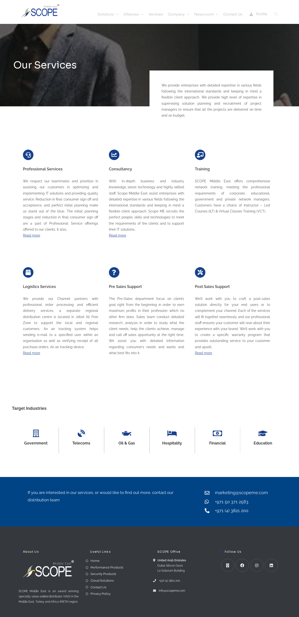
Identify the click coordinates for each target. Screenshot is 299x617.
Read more (31, 235)
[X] (227, 565)
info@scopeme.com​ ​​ (171, 590)
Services (156, 14)
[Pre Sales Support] (114, 272)
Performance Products (107, 567)
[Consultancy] (114, 155)
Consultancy (120, 169)
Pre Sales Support (125, 286)
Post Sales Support (212, 286)
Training (202, 169)
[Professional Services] (28, 155)
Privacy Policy (101, 594)
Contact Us (232, 14)
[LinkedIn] (271, 565)
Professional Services (43, 169)
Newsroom (206, 14)
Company (178, 14)
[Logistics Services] (28, 272)
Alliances (133, 14)
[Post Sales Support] (200, 272)
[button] (275, 14)
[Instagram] (256, 565)
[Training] (200, 155)
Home (95, 561)
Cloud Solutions (102, 580)
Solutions (108, 14)
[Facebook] (242, 565)
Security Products (103, 574)
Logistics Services (39, 286)
